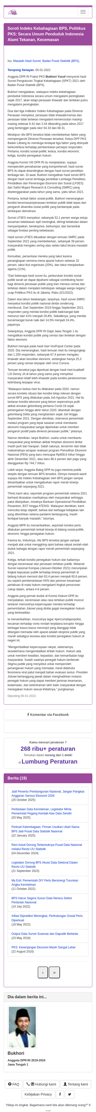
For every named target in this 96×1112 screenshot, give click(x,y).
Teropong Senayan (21, 70)
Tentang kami (75, 1084)
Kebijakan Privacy (38, 1094)
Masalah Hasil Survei (27, 61)
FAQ (13, 1084)
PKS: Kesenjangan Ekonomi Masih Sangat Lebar (44, 947)
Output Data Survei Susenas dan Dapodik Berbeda (45, 934)
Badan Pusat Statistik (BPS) (60, 61)
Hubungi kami (41, 1084)
